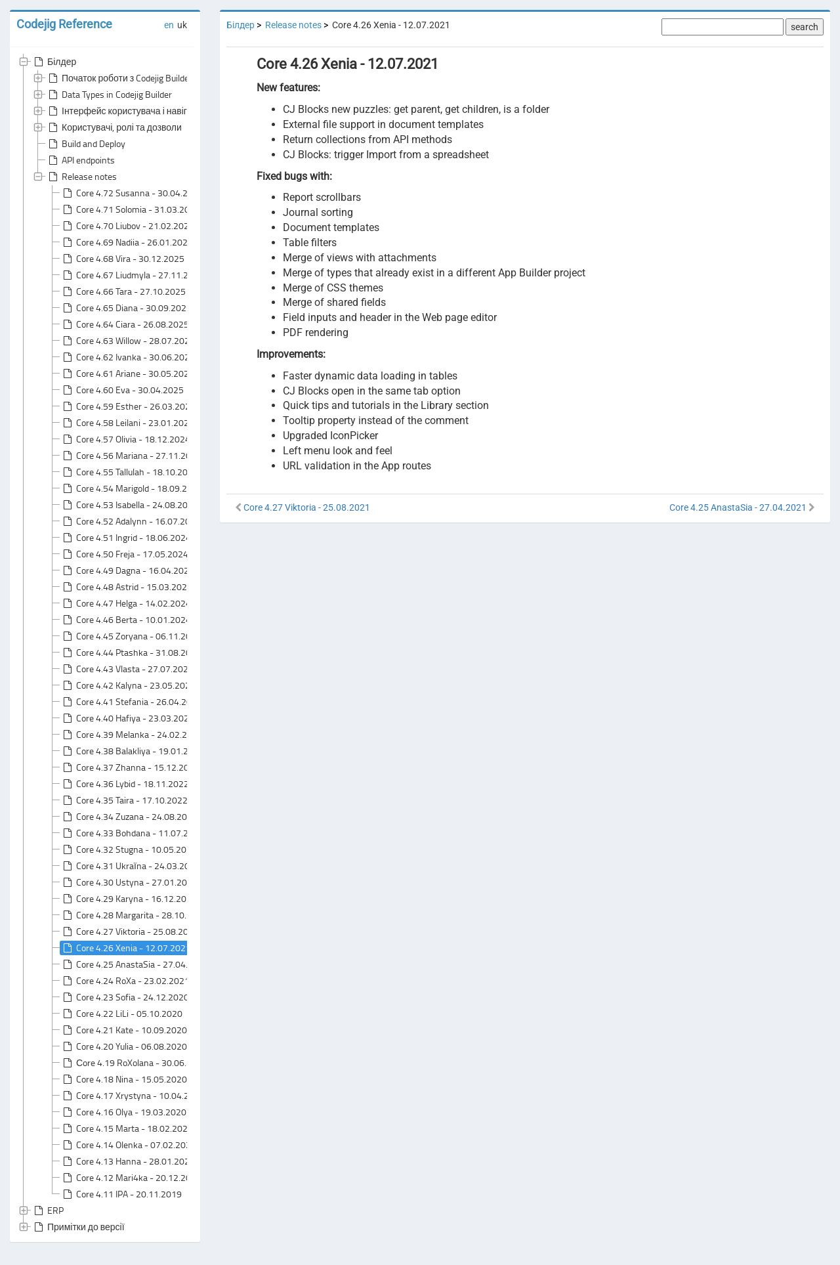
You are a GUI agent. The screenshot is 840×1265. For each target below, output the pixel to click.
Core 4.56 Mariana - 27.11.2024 (130, 455)
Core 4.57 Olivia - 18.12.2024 (125, 439)
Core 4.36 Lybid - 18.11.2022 (124, 784)
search (804, 27)
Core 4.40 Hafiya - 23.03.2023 (127, 718)
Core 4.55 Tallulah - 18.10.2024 (129, 472)
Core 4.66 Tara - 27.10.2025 (123, 291)
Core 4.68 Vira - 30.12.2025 (122, 258)
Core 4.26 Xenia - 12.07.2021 (125, 948)
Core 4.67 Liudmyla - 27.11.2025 (132, 275)
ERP (48, 1210)
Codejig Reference (64, 24)
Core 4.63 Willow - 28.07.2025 (127, 340)
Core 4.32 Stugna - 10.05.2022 (128, 849)
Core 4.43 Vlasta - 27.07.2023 (127, 669)
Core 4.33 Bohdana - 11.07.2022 (132, 833)
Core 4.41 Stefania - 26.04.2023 (131, 702)
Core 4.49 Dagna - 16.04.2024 (127, 570)
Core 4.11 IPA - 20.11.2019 (121, 1194)
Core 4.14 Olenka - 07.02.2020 (128, 1145)
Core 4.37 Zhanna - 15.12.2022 (130, 767)
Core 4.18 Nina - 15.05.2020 (123, 1079)
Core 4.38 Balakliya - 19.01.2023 (132, 751)
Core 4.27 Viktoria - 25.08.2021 (129, 931)
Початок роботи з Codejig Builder (119, 78)
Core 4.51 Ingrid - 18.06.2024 (125, 537)
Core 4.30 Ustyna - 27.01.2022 (129, 882)
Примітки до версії (78, 1227)
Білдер (54, 61)
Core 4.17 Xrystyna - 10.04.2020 (132, 1095)
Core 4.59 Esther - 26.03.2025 (128, 406)
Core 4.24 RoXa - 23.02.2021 (125, 981)
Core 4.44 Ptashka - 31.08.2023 (130, 652)
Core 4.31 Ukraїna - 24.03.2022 (130, 866)
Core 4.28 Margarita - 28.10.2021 (133, 915)
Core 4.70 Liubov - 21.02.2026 (127, 226)
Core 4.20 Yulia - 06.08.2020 (123, 1046)
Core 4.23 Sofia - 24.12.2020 (124, 997)
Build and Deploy (85, 144)
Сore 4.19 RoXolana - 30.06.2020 (133, 1063)
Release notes (81, 176)
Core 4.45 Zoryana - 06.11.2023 (130, 636)
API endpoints (80, 160)
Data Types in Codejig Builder (109, 94)
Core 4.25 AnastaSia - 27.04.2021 (134, 964)
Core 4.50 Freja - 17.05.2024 (124, 554)
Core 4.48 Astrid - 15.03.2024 (126, 587)
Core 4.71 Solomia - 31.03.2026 (130, 209)
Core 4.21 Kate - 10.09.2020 (123, 1030)
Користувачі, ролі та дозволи (114, 127)
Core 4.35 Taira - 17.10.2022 (124, 800)
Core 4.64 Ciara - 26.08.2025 (124, 324)
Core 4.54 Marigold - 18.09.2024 (131, 488)
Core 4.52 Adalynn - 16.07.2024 (130, 521)
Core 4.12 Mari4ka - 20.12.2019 (130, 1177)
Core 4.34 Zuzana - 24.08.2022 (129, 816)
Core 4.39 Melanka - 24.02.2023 (131, 734)
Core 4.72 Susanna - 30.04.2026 (131, 193)
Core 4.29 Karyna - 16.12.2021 (128, 898)
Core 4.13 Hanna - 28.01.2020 (127, 1161)
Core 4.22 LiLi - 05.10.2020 (121, 1013)
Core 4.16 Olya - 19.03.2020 (123, 1112)
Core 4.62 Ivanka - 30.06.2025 (127, 357)
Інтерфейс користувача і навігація (125, 111)
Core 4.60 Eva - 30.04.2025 (122, 390)
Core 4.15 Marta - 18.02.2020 (126, 1128)
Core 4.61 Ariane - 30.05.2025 (127, 373)
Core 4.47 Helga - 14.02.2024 (125, 603)
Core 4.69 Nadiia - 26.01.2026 (126, 242)
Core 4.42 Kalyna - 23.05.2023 (128, 685)
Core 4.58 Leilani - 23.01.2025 (127, 423)
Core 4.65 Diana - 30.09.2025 (126, 308)
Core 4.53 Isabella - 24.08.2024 (129, 505)
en (169, 25)
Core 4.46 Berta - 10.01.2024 (125, 619)
